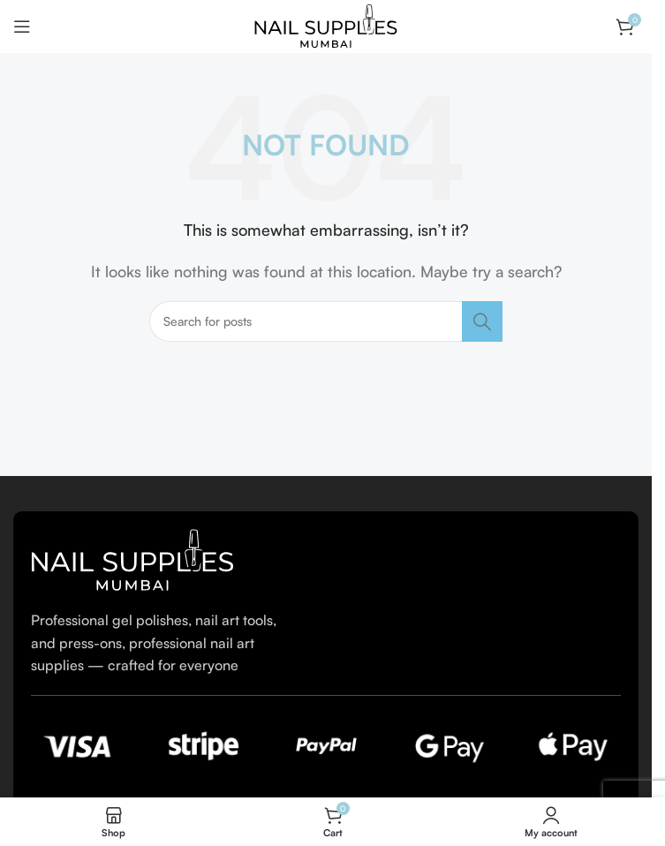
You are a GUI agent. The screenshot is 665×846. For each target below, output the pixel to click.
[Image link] (132, 558)
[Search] (326, 321)
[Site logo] (325, 25)
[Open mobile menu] (22, 26)
